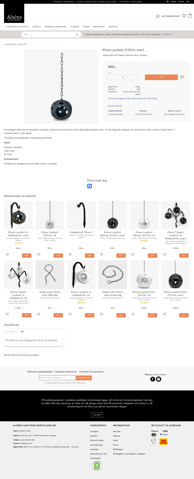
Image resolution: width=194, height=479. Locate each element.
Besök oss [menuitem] (113, 26)
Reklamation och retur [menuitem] (98, 454)
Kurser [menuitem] (86, 26)
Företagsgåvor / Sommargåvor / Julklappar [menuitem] (129, 454)
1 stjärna (7, 331)
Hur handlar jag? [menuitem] (96, 445)
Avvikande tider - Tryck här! (68, 447)
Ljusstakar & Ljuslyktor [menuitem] (17, 26)
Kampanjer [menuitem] (94, 449)
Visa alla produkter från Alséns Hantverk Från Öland (132, 98)
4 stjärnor (14, 331)
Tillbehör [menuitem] (74, 26)
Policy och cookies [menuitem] (96, 440)
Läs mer (97, 415)
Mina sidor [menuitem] (117, 431)
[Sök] (77, 34)
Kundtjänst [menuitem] (94, 431)
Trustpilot (168, 34)
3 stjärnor (11, 331)
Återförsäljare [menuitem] (118, 449)
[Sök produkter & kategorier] (49, 34)
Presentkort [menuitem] (99, 26)
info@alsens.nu (26, 443)
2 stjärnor (9, 331)
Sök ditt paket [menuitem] (95, 458)
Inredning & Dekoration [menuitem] (55, 26)
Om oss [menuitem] (115, 445)
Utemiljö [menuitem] (36, 26)
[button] (185, 16)
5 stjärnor (16, 331)
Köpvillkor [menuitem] (94, 436)
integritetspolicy (81, 382)
